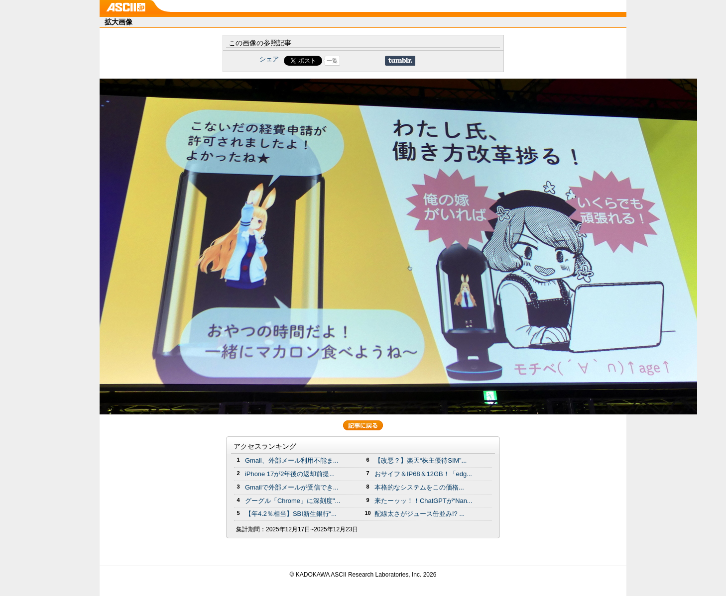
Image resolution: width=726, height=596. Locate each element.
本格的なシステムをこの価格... (419, 487)
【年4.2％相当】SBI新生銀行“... (291, 513)
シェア (269, 59)
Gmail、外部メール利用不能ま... (292, 460)
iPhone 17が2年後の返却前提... (290, 474)
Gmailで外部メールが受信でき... (292, 487)
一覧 (332, 61)
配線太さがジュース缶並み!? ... (419, 513)
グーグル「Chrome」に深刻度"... (292, 500)
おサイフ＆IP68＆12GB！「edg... (423, 474)
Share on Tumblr (400, 61)
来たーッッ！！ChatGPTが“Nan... (423, 500)
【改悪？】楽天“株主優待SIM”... (420, 460)
